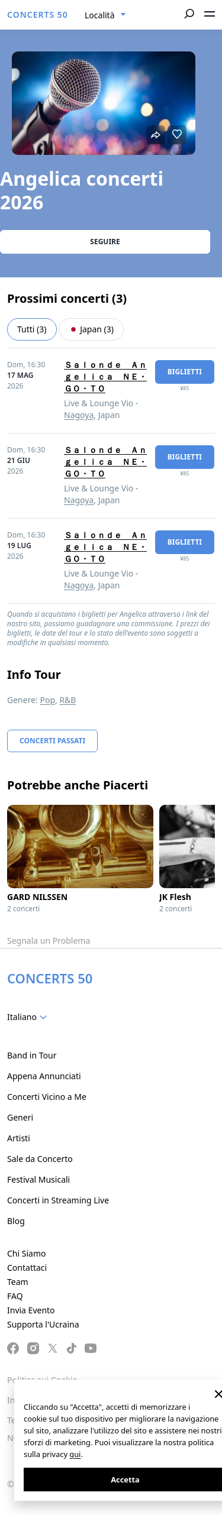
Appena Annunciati (44, 1076)
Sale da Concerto (40, 1158)
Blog (16, 1220)
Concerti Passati (52, 741)
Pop (47, 699)
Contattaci (27, 1267)
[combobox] (105, 15)
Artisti (18, 1138)
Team (17, 1281)
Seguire (105, 242)
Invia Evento (31, 1310)
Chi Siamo (26, 1253)
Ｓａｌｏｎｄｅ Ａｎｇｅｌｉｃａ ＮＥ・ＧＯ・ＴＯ (105, 376)
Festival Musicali (38, 1179)
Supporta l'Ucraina (43, 1324)
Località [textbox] (100, 15)
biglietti (185, 372)
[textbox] (29, 1017)
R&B (67, 699)
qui (75, 1454)
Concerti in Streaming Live (58, 1200)
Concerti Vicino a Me (46, 1096)
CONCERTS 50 (37, 14)
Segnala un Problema (48, 940)
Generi (20, 1117)
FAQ (15, 1296)
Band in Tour (31, 1055)
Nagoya (79, 414)
